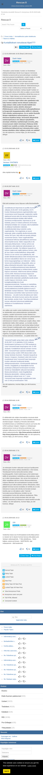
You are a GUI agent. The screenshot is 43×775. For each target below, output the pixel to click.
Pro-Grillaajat (9, 722)
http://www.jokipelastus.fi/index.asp (15, 434)
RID (6, 717)
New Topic (24, 47)
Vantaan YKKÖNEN (10, 162)
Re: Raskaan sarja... (10, 679)
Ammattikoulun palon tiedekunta (25, 36)
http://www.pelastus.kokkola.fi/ (29, 432)
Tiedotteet (8, 707)
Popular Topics (8, 629)
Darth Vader (17, 58)
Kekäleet (7, 712)
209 (14, 522)
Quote (36, 140)
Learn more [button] (31, 766)
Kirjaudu (5, 756)
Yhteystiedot (8, 728)
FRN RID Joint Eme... (11, 651)
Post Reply (36, 47)
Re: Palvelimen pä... (10, 655)
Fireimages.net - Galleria (9, 736)
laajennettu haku (21, 620)
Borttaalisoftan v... (9, 641)
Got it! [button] (6, 771)
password (10, 760)
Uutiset (7, 701)
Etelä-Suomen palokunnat (14, 696)
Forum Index (8, 36)
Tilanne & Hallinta (9, 38)
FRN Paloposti (5, 738)
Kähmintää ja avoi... (10, 636)
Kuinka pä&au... (9, 646)
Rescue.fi (21, 2)
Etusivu (4, 691)
